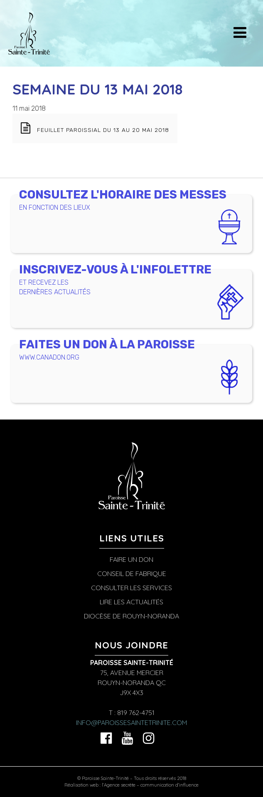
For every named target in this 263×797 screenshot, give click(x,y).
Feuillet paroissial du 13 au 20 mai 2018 (103, 130)
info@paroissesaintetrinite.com (131, 722)
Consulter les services (131, 587)
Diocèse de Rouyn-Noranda (131, 616)
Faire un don (131, 559)
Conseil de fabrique (131, 573)
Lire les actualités (131, 602)
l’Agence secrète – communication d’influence (150, 785)
